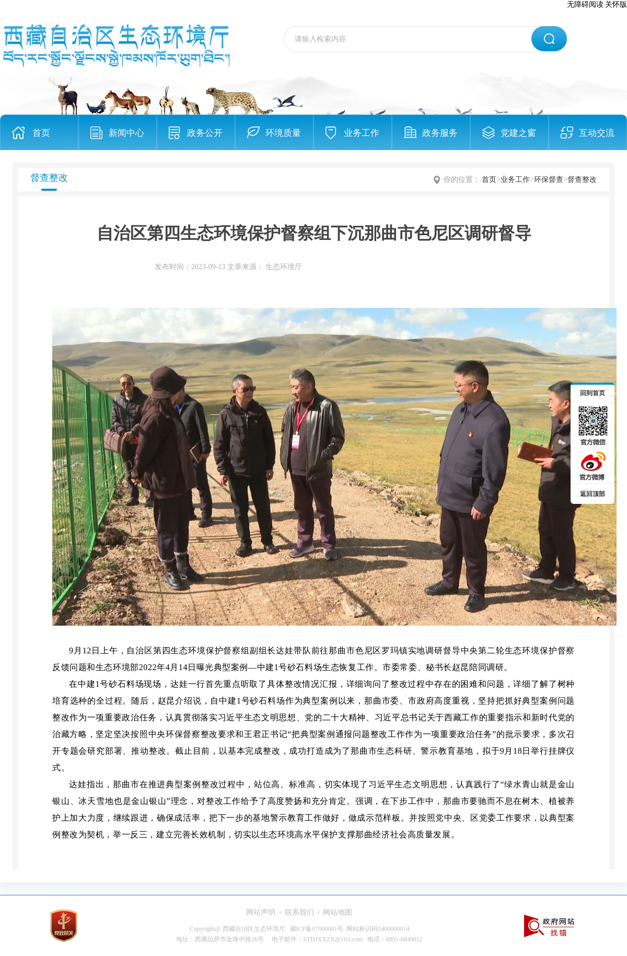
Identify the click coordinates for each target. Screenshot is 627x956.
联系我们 (299, 912)
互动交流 (596, 133)
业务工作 (361, 133)
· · (299, 912)
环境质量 (283, 133)
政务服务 (440, 133)
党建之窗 (518, 133)
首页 (41, 133)
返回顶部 (592, 494)
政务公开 (205, 133)
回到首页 (592, 393)
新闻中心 (126, 133)
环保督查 (548, 179)
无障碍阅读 (585, 4)
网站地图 (337, 912)
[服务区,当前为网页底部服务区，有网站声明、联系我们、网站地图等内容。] (313, 925)
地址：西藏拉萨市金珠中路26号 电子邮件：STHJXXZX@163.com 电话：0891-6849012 (299, 939)
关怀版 (616, 4)
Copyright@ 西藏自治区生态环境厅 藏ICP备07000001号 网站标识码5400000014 (299, 928)
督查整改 (582, 179)
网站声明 (260, 912)
